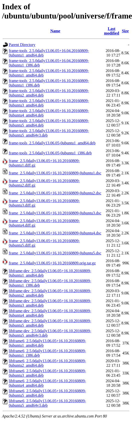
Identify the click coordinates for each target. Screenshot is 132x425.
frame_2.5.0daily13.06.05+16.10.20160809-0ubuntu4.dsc (55, 233)
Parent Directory (22, 45)
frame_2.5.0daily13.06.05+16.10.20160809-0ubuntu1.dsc (55, 173)
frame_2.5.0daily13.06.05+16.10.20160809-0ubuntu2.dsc (55, 193)
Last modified (111, 31)
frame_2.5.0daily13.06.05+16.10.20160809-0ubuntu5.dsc (55, 253)
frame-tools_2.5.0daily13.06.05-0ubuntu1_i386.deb (50, 153)
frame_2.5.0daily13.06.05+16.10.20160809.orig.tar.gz (52, 263)
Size (125, 31)
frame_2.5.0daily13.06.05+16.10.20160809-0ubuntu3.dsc (55, 213)
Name (55, 31)
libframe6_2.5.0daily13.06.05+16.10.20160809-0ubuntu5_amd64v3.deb (47, 403)
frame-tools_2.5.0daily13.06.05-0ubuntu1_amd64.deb (52, 143)
